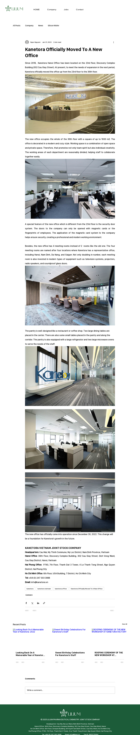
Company (29, 25)
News (40, 25)
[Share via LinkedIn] (38, 603)
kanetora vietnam (44, 589)
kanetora (30, 589)
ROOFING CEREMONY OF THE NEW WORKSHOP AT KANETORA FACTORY (109, 653)
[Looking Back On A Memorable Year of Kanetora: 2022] (30, 638)
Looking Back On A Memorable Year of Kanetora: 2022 (30, 653)
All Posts (16, 25)
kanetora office (61, 589)
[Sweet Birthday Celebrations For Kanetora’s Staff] (70, 638)
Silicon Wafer (53, 25)
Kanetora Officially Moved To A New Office (86, 589)
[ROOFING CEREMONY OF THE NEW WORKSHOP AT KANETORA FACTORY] (109, 638)
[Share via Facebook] (26, 603)
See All (124, 624)
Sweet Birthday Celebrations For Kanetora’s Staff (70, 653)
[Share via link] (44, 603)
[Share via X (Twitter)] (32, 603)
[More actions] (113, 42)
